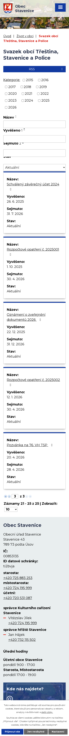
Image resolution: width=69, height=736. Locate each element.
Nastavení (58, 731)
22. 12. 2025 (16, 332)
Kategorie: (11, 80)
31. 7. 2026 (15, 214)
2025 (45, 100)
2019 (43, 87)
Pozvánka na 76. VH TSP (30, 445)
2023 (12, 100)
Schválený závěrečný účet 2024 (33, 186)
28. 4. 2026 (15, 470)
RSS (46, 69)
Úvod (7, 36)
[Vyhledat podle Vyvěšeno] (34, 139)
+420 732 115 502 (22, 640)
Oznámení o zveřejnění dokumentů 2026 (26, 317)
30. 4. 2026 (15, 279)
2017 (12, 87)
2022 (44, 94)
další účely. (47, 712)
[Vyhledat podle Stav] (34, 167)
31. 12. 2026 (15, 344)
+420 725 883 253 (17, 578)
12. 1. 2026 (14, 397)
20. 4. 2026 (15, 457)
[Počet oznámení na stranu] (10, 509)
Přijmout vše (12, 731)
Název (8, 117)
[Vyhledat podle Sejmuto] (34, 153)
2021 (28, 94)
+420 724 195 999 (17, 588)
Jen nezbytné (36, 731)
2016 (45, 80)
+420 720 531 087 (17, 598)
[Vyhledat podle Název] (34, 124)
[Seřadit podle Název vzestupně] (16, 115)
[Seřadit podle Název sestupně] (16, 117)
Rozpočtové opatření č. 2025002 (33, 382)
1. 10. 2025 (14, 267)
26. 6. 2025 (15, 202)
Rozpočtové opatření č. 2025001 (33, 251)
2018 (27, 87)
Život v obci (25, 36)
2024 (29, 100)
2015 (29, 80)
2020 (12, 94)
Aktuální (14, 226)
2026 (12, 107)
